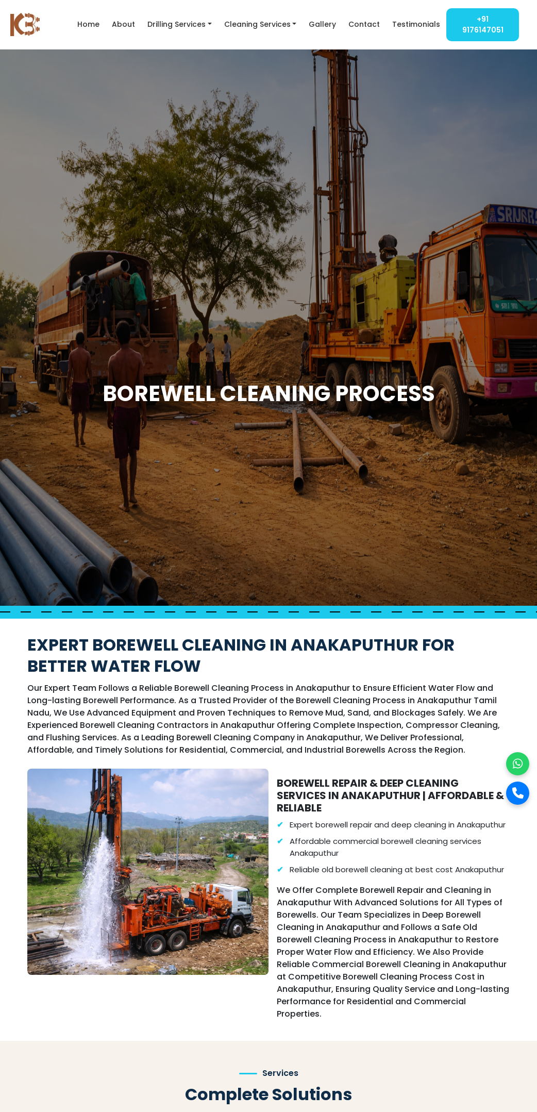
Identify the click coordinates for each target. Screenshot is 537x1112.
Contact (364, 24)
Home (88, 24)
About (123, 24)
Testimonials (416, 24)
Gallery (322, 24)
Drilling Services (176, 24)
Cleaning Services (257, 24)
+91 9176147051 (483, 24)
